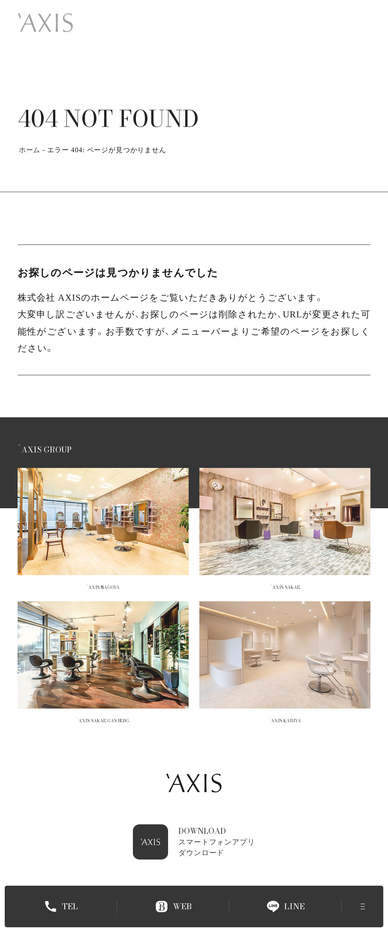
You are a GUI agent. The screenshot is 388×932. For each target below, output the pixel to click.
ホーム (29, 150)
